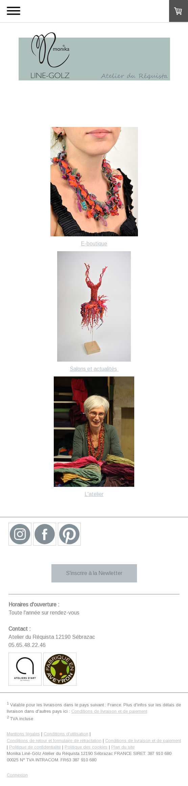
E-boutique (94, 243)
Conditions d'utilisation (66, 733)
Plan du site (123, 747)
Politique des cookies (86, 747)
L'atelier (94, 494)
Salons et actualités (94, 369)
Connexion (17, 775)
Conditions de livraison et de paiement (109, 711)
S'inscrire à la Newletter (94, 573)
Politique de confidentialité (35, 747)
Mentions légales (23, 733)
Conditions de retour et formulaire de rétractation (54, 740)
